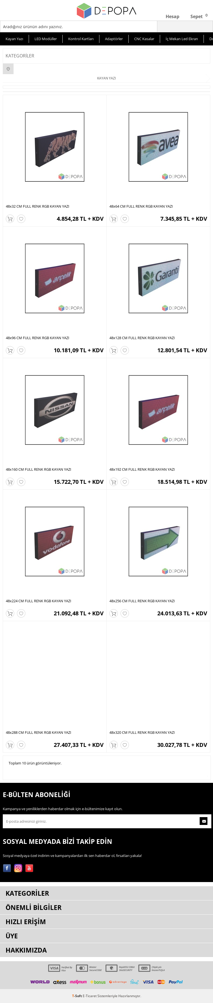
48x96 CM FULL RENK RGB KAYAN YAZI (37, 338)
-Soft (77, 996)
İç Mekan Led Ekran (182, 38)
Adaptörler (114, 38)
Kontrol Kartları (81, 38)
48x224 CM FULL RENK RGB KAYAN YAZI (38, 601)
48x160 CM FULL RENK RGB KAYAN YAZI (38, 469)
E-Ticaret (90, 996)
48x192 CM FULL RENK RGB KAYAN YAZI (142, 469)
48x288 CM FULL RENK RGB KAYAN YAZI (38, 732)
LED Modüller (46, 38)
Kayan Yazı (14, 38)
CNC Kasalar (144, 38)
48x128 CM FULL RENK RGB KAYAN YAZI (142, 338)
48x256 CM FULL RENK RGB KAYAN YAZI (142, 601)
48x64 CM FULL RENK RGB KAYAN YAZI (141, 206)
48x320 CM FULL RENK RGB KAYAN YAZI (142, 732)
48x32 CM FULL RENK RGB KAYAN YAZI (37, 206)
